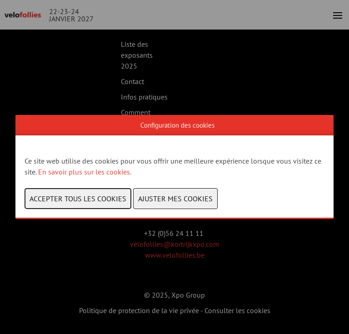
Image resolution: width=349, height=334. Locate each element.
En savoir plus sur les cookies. (85, 171)
